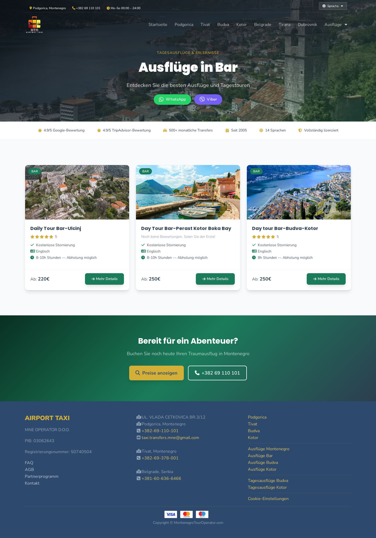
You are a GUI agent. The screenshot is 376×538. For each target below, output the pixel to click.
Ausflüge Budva (263, 462)
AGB (29, 470)
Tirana (284, 25)
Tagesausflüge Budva (268, 481)
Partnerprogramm (42, 476)
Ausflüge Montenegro (268, 449)
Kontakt (32, 483)
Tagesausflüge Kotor (267, 487)
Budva (223, 25)
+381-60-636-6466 (161, 478)
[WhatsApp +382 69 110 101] (172, 99)
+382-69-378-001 (160, 458)
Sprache (333, 6)
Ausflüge (336, 25)
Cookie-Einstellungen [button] (268, 499)
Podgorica (184, 25)
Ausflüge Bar (260, 456)
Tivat (205, 25)
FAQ (29, 463)
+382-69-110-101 (160, 431)
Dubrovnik (307, 25)
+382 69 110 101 (217, 373)
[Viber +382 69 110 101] (208, 99)
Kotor (241, 25)
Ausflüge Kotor (262, 469)
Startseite (158, 25)
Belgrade (262, 25)
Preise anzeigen (156, 373)
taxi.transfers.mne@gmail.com (170, 438)
